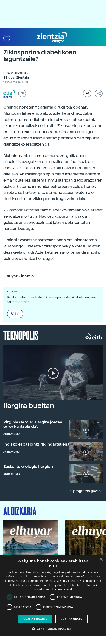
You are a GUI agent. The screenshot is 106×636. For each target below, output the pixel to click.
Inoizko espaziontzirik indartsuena (36, 444)
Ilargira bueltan (28, 406)
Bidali (15, 314)
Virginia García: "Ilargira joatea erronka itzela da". (32, 424)
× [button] (101, 559)
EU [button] (22, 93)
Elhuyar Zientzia (16, 78)
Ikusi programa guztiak (84, 491)
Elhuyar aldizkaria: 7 (15, 72)
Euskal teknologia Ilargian (28, 466)
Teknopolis (20, 335)
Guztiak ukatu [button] (72, 619)
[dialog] (53, 595)
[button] (6, 37)
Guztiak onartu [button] (35, 619)
